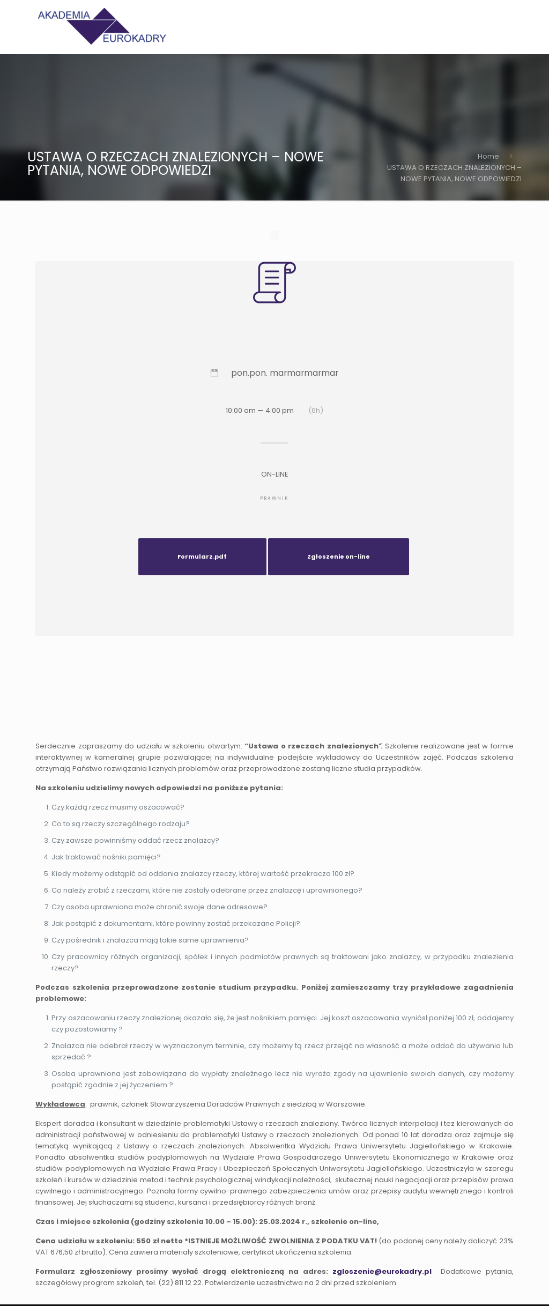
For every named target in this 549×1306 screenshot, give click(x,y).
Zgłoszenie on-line (338, 556)
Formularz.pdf (202, 556)
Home (488, 156)
